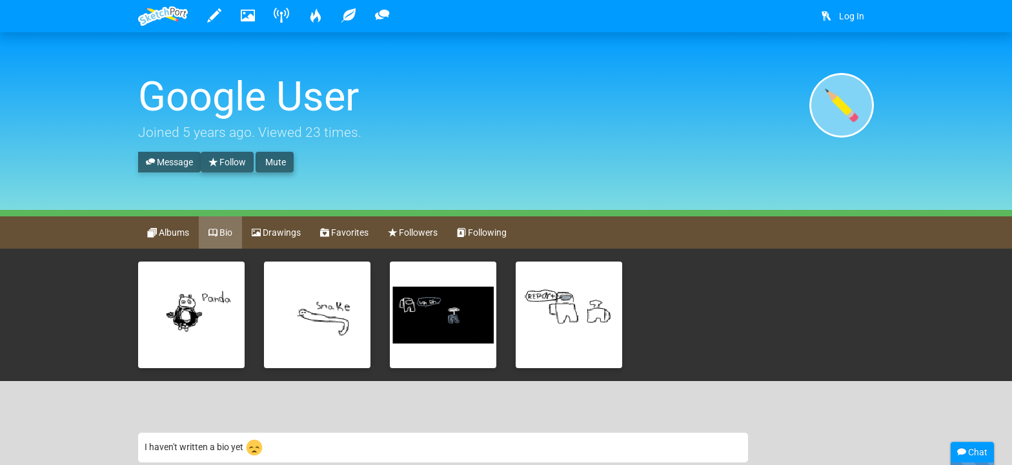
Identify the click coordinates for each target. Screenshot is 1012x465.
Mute (274, 162)
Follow (227, 163)
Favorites (344, 233)
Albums (168, 233)
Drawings (276, 233)
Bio (220, 233)
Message (169, 163)
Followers (413, 233)
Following (482, 233)
